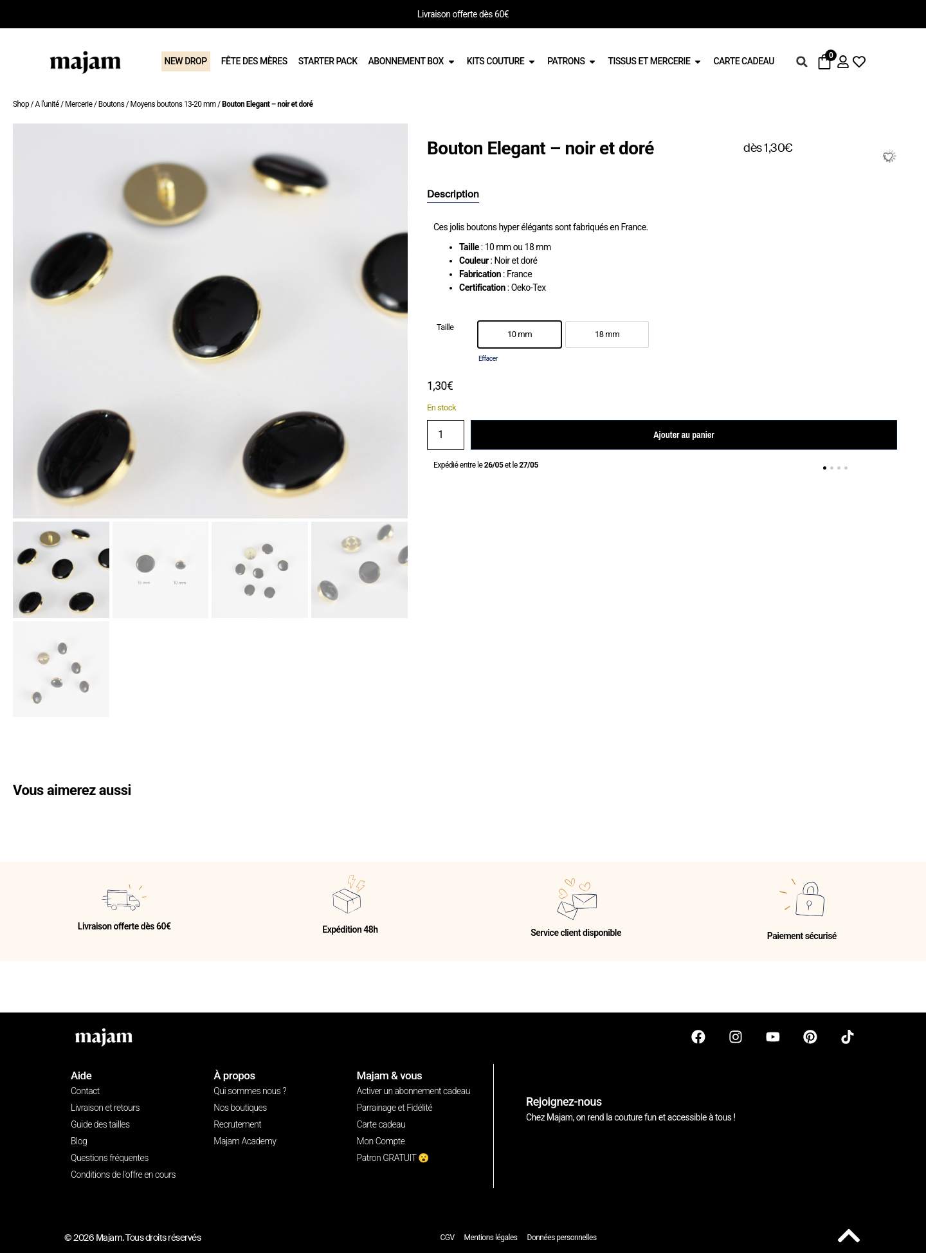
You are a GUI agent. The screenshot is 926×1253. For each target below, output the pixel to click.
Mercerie (78, 104)
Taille (445, 328)
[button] (802, 61)
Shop (21, 104)
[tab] (453, 195)
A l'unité (47, 104)
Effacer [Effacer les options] (488, 358)
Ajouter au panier (683, 435)
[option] (519, 334)
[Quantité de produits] (445, 435)
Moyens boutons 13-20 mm (173, 104)
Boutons (111, 104)
